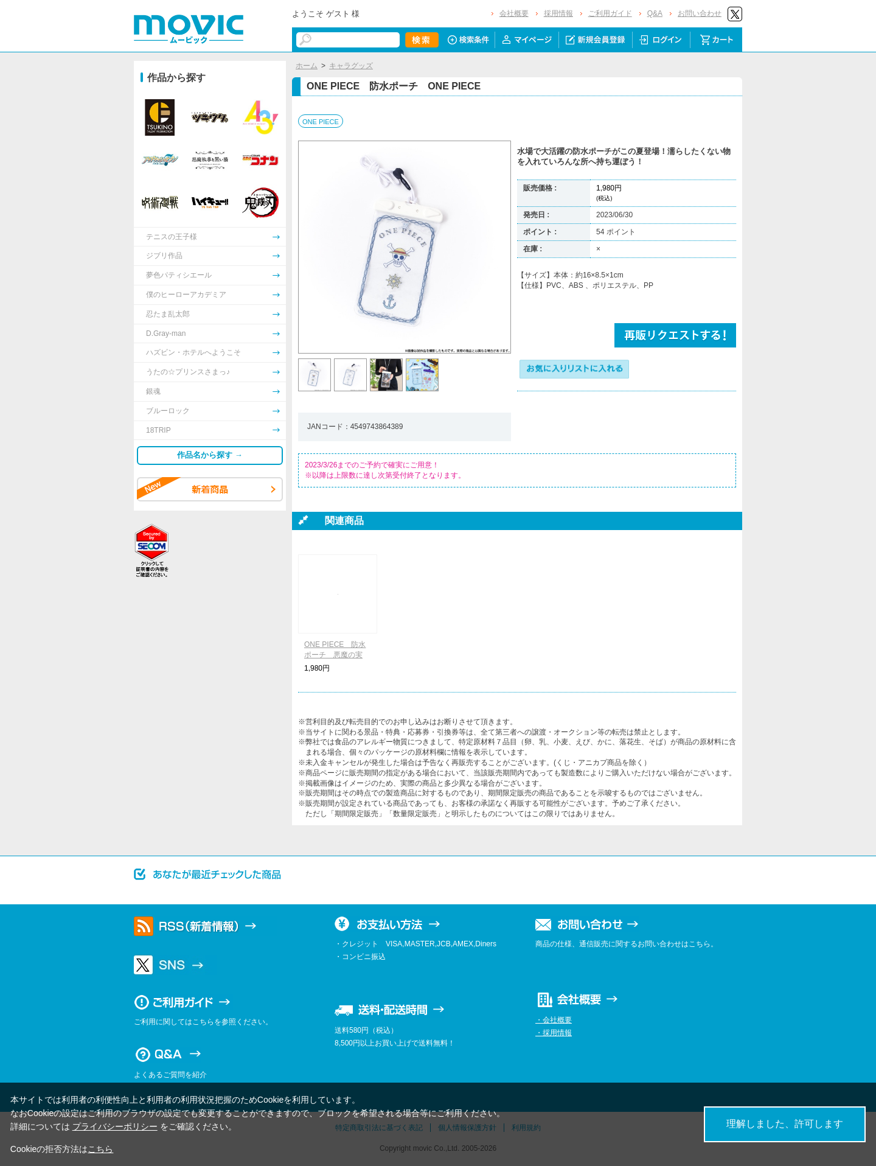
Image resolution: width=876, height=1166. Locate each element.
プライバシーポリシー (115, 1126)
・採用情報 (553, 1032)
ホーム (307, 65)
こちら (100, 1149)
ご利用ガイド (610, 13)
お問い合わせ (699, 13)
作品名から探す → (210, 454)
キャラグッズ (351, 65)
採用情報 (558, 13)
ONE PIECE (320, 121)
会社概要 (514, 13)
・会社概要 (553, 1020)
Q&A (654, 13)
